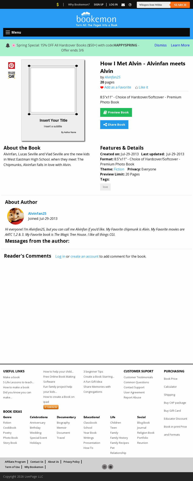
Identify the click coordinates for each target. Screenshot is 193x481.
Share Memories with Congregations (97, 389)
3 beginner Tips (93, 371)
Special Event (38, 438)
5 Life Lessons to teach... (18, 382)
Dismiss (160, 45)
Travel (61, 438)
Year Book (90, 433)
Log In (113, 4)
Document (63, 433)
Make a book (11, 377)
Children (115, 422)
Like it (143, 87)
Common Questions (136, 382)
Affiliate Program (15, 462)
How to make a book (16, 387)
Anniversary (37, 422)
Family (114, 433)
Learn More (180, 45)
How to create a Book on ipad (59, 399)
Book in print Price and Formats (175, 430)
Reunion (142, 443)
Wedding (35, 433)
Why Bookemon (33, 467)
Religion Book (145, 433)
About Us (53, 462)
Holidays (35, 443)
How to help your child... (58, 371)
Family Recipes (119, 443)
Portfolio (142, 438)
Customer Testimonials (138, 377)
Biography (63, 422)
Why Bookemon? (79, 4)
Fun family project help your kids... (57, 389)
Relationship (118, 453)
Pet (112, 448)
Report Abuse (132, 397)
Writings (89, 438)
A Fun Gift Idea (93, 381)
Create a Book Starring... (99, 376)
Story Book (10, 443)
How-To (88, 448)
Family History (119, 438)
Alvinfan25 (112, 77)
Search (180, 5)
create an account (84, 256)
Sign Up (99, 4)
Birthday (35, 428)
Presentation (92, 443)
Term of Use (12, 467)
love (105, 187)
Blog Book (143, 422)
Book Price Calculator (170, 383)
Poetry (7, 433)
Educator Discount (175, 418)
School (88, 428)
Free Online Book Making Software (59, 379)
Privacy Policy (72, 462)
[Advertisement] (96, 302)
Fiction (119, 169)
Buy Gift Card (172, 410)
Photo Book (10, 438)
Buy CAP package (175, 403)
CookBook (9, 428)
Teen (113, 428)
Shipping (169, 395)
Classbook (90, 422)
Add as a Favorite (117, 87)
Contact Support (134, 387)
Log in (60, 256)
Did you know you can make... (17, 394)
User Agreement (134, 392)
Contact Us (36, 462)
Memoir (62, 428)
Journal (141, 428)
